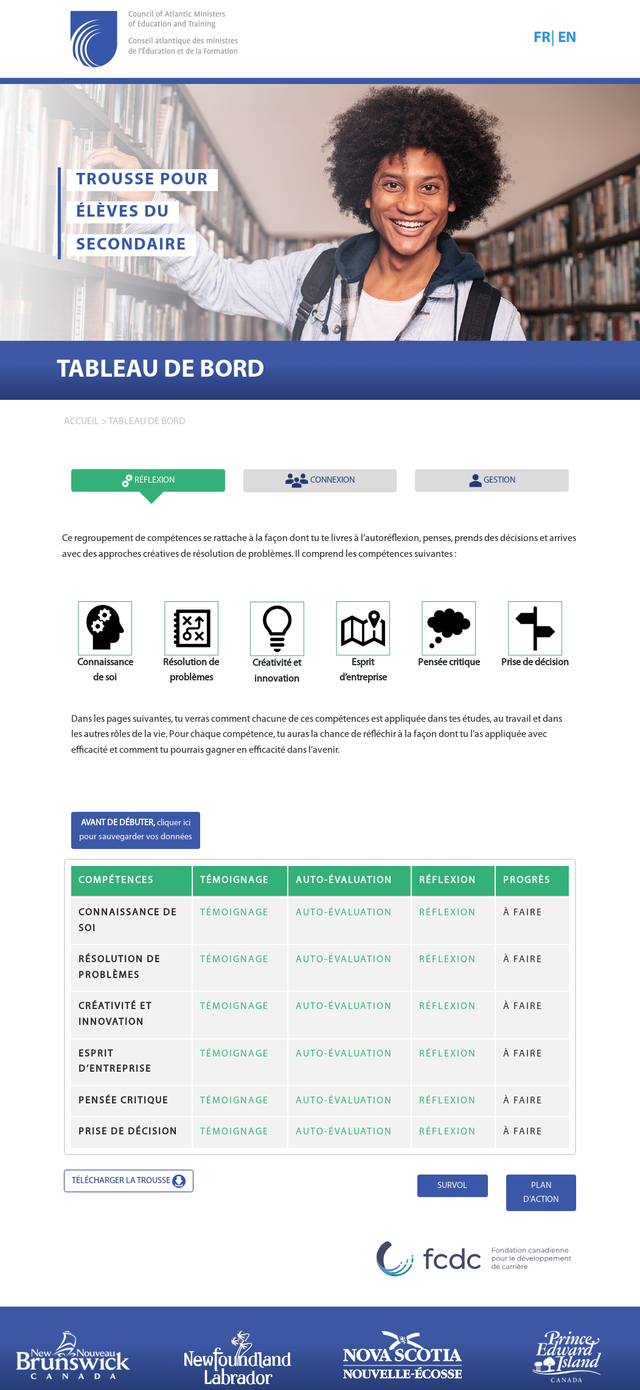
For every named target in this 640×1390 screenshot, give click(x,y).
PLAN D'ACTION (540, 1192)
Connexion (320, 480)
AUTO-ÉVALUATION (344, 913)
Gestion (492, 480)
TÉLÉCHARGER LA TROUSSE (129, 1181)
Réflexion (148, 480)
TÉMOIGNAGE (234, 913)
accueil (81, 422)
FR (542, 38)
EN (567, 38)
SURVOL (452, 1185)
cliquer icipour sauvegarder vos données (135, 830)
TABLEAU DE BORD (147, 422)
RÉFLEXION (447, 913)
